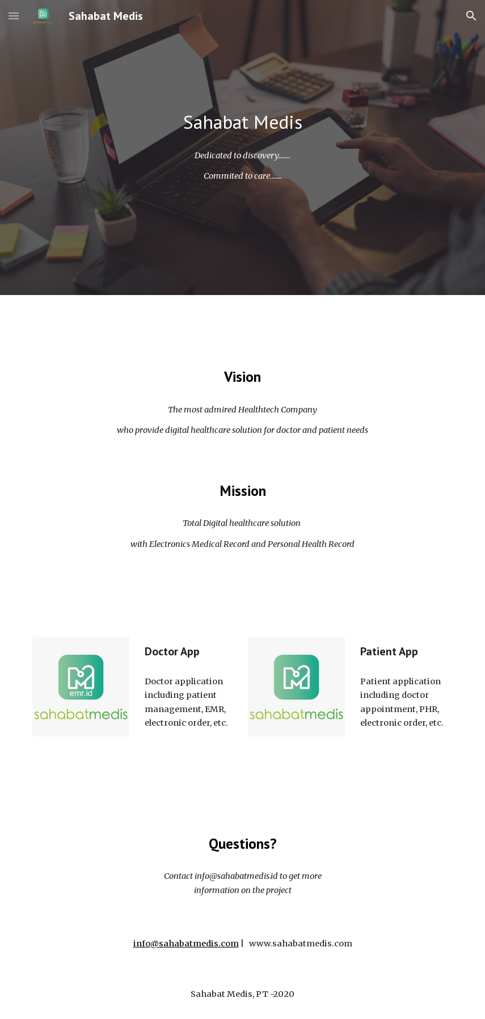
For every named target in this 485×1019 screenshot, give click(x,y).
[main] (242, 122)
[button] (13, 15)
